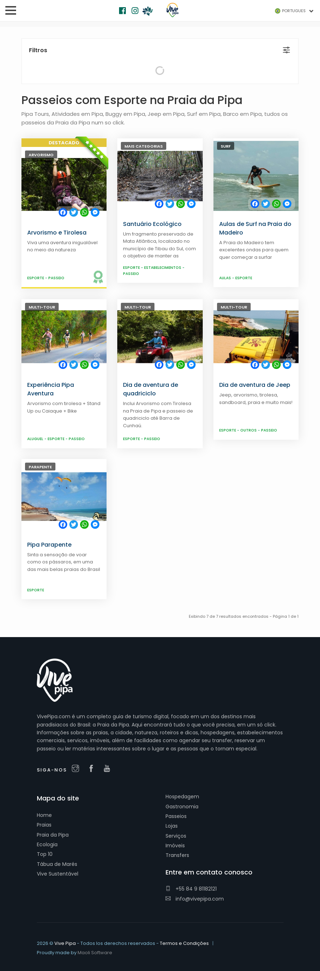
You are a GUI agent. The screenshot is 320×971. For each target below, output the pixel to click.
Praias (44, 824)
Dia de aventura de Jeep (254, 385)
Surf (226, 146)
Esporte (36, 278)
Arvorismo (41, 155)
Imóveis (175, 845)
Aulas (225, 278)
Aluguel (35, 439)
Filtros (38, 50)
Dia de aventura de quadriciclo (150, 389)
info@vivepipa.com (195, 898)
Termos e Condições (184, 943)
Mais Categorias (143, 146)
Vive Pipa (65, 943)
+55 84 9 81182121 (191, 888)
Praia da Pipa (53, 834)
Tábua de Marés (57, 864)
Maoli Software (95, 952)
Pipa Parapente (49, 545)
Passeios (176, 816)
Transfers (177, 855)
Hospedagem (182, 796)
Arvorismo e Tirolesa (57, 232)
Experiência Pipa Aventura (50, 389)
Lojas (172, 825)
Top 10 (45, 854)
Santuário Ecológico (152, 224)
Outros (249, 430)
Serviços (176, 835)
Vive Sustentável (57, 873)
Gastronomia (182, 806)
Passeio (56, 278)
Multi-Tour (42, 307)
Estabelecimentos (163, 267)
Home (44, 815)
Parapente (40, 467)
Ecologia (47, 844)
